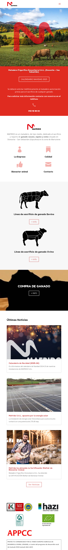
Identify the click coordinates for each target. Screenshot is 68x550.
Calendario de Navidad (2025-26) (24, 363)
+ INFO (34, 293)
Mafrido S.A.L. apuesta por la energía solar (28, 416)
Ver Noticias (34, 484)
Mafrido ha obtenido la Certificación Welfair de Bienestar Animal (30, 469)
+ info (34, 221)
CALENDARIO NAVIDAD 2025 (34, 79)
